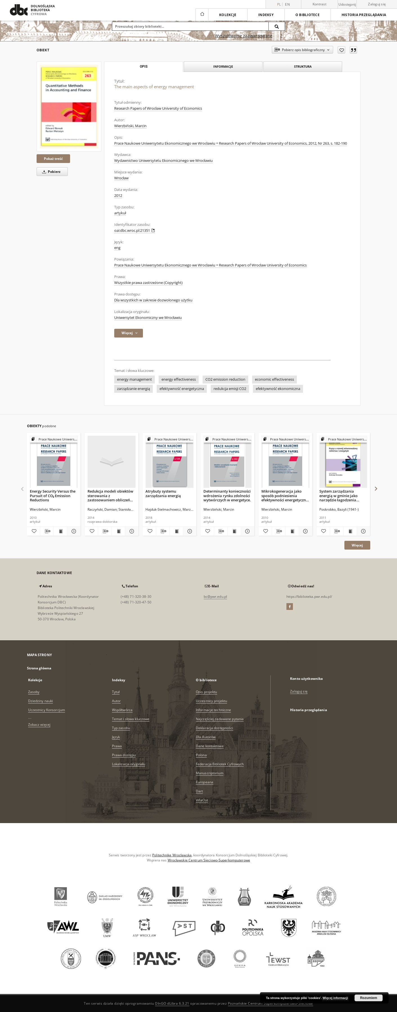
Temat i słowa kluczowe (131, 718)
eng (117, 247)
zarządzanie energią (133, 388)
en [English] (287, 4)
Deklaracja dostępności (214, 728)
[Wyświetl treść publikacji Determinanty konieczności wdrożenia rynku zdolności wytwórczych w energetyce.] (234, 531)
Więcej (357, 545)
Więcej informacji (335, 998)
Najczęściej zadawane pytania (220, 718)
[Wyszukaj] (277, 26)
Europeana (204, 782)
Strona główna (39, 668)
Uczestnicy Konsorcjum (46, 709)
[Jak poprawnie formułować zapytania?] (281, 36)
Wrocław (121, 178)
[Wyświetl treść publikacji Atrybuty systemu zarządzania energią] (176, 531)
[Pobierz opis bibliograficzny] (46, 531)
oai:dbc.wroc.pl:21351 (134, 230)
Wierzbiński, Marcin (130, 126)
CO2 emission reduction (225, 379)
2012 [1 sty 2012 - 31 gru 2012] (118, 195)
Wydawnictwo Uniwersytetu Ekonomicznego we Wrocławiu (163, 160)
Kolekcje (227, 14)
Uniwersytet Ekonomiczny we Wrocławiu (148, 317)
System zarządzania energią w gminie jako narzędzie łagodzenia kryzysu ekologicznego (338, 495)
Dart (199, 791)
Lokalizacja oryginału (128, 764)
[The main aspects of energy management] (69, 106)
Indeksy (265, 14)
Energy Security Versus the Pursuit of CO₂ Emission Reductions (52, 495)
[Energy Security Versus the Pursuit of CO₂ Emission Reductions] (54, 462)
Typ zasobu (121, 728)
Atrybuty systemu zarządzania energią (163, 493)
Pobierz (50, 171)
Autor (116, 700)
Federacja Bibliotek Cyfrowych (220, 764)
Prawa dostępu (124, 755)
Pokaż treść (53, 158)
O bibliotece (307, 14)
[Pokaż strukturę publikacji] (54, 439)
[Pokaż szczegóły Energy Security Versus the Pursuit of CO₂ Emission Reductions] (73, 531)
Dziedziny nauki (40, 700)
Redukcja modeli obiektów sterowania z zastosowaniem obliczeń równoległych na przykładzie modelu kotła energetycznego (110, 495)
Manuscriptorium (209, 773)
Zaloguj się (377, 4)
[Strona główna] (202, 14)
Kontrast (319, 4)
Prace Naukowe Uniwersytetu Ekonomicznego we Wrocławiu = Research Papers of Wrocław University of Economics (210, 265)
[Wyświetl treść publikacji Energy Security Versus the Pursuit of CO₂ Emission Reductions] (60, 531)
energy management (134, 379)
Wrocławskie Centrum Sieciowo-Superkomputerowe (209, 860)
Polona (201, 755)
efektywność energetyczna (182, 388)
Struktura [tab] (303, 66)
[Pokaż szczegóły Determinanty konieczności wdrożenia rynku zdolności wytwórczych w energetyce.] (247, 531)
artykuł (120, 213)
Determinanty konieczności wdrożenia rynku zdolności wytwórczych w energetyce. (227, 495)
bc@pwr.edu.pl (215, 596)
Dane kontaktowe (210, 746)
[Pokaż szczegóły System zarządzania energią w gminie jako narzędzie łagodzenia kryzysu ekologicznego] (362, 531)
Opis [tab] (143, 67)
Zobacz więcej (39, 724)
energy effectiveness (179, 379)
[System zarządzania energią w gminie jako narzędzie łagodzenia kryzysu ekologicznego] (343, 462)
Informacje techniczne (213, 709)
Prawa (117, 746)
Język (116, 737)
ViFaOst (202, 800)
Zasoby (34, 691)
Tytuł (116, 691)
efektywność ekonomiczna (278, 388)
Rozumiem (368, 998)
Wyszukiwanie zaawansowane (243, 35)
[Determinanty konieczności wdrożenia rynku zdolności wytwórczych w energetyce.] (227, 462)
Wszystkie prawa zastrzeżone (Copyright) (148, 282)
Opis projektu (206, 691)
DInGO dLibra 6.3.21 (172, 1003)
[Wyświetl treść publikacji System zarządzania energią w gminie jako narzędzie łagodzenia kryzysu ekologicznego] (350, 531)
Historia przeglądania (364, 14)
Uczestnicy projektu (211, 700)
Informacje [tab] (223, 66)
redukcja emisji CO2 (230, 388)
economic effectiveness (274, 379)
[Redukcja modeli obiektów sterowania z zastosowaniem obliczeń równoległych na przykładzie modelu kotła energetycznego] (111, 462)
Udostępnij (347, 4)
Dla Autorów (206, 737)
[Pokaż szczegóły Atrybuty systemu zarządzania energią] (189, 531)
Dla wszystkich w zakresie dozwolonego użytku (153, 300)
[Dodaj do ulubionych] (341, 50)
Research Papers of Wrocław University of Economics (158, 108)
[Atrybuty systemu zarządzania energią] (169, 462)
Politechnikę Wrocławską (172, 855)
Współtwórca (122, 709)
